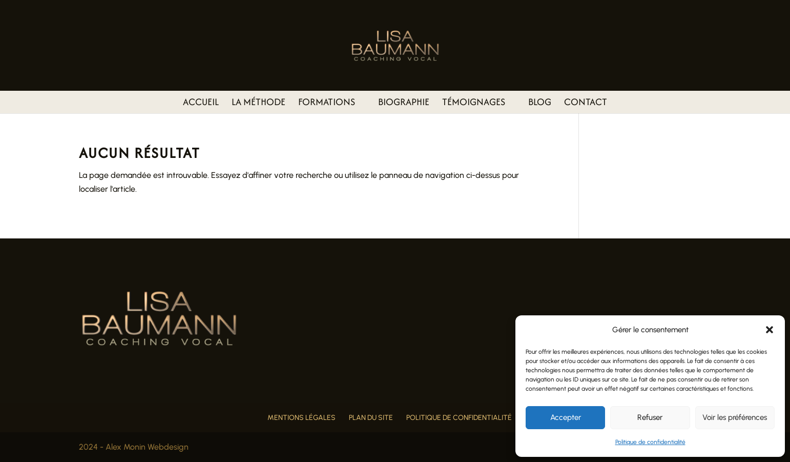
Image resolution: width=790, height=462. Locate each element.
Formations (326, 103)
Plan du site (371, 417)
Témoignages (473, 103)
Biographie (403, 103)
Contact (585, 103)
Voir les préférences (734, 417)
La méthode (258, 103)
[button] (769, 330)
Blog (539, 103)
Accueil (201, 103)
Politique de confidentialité (650, 442)
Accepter (565, 417)
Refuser (649, 417)
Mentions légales (301, 417)
